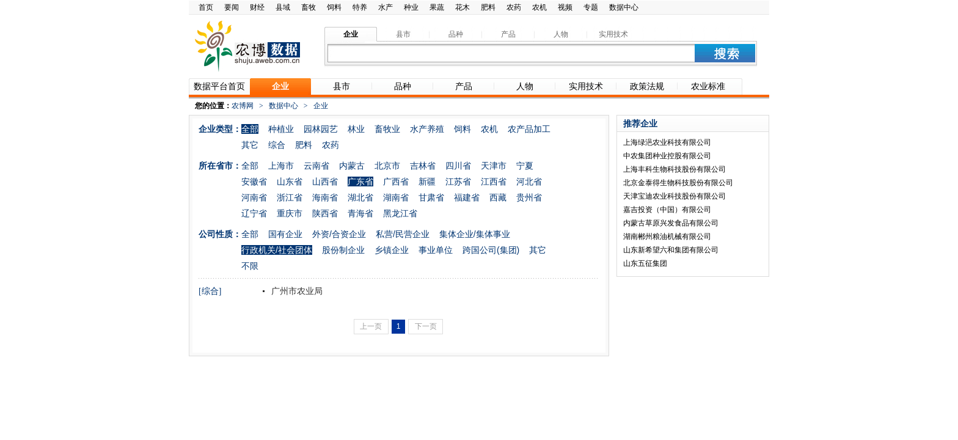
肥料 (488, 7)
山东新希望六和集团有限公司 (670, 250)
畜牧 (308, 7)
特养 (360, 7)
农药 (513, 7)
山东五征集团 (645, 263)
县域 (283, 7)
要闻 (231, 7)
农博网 (243, 105)
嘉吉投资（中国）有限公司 (667, 209)
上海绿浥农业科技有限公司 (667, 142)
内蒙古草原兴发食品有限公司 (670, 223)
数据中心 (623, 7)
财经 (257, 7)
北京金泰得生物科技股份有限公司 (678, 182)
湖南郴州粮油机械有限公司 (667, 236)
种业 (411, 7)
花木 (462, 7)
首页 (206, 7)
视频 (565, 7)
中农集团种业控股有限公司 (667, 156)
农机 (539, 7)
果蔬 (437, 7)
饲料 (334, 7)
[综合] (210, 291)
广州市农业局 (296, 291)
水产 (385, 7)
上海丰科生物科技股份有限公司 (674, 169)
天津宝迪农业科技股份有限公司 (674, 196)
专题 (590, 7)
